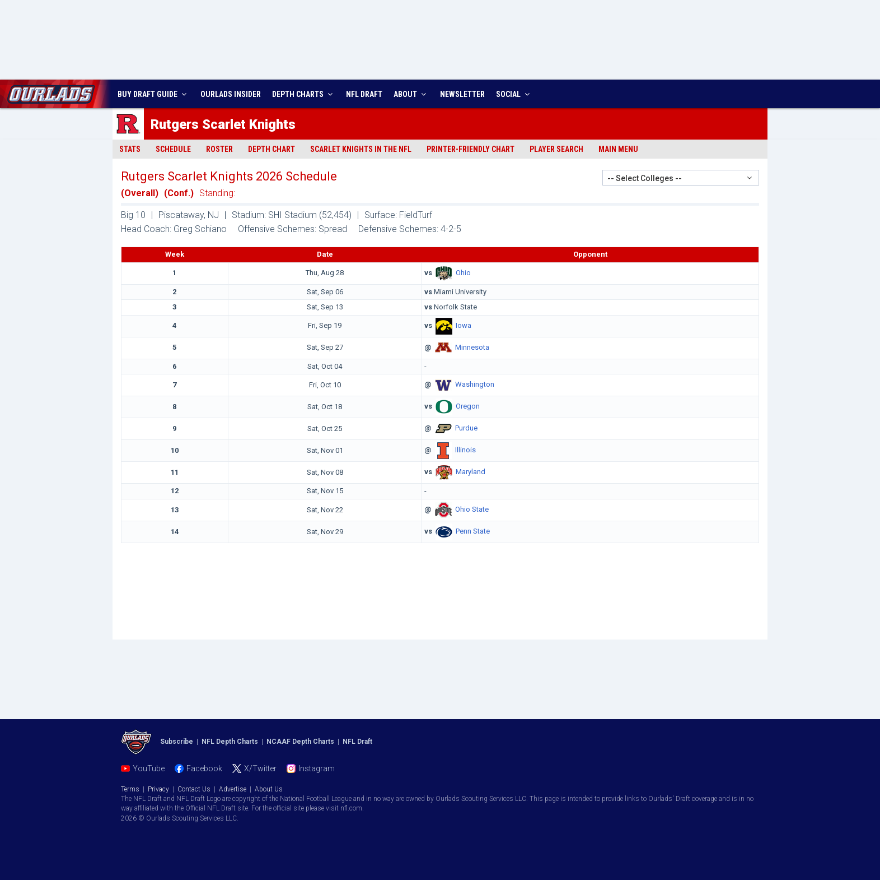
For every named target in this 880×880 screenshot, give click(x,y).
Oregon (468, 406)
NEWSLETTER (462, 94)
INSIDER (230, 94)
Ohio (463, 272)
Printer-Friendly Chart (470, 149)
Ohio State (472, 509)
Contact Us (193, 789)
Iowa (463, 325)
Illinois (465, 450)
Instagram (316, 768)
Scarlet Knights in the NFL (360, 149)
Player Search (556, 149)
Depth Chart (271, 149)
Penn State (473, 531)
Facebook (204, 768)
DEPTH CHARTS (303, 94)
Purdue (466, 428)
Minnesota (472, 347)
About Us (269, 789)
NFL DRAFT (364, 94)
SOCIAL (514, 94)
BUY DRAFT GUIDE (153, 94)
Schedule (173, 149)
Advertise (232, 789)
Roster (219, 149)
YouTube (149, 768)
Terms (130, 789)
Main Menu (618, 149)
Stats (130, 149)
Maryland (470, 472)
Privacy (158, 789)
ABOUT (411, 94)
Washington (474, 385)
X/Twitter (260, 768)
